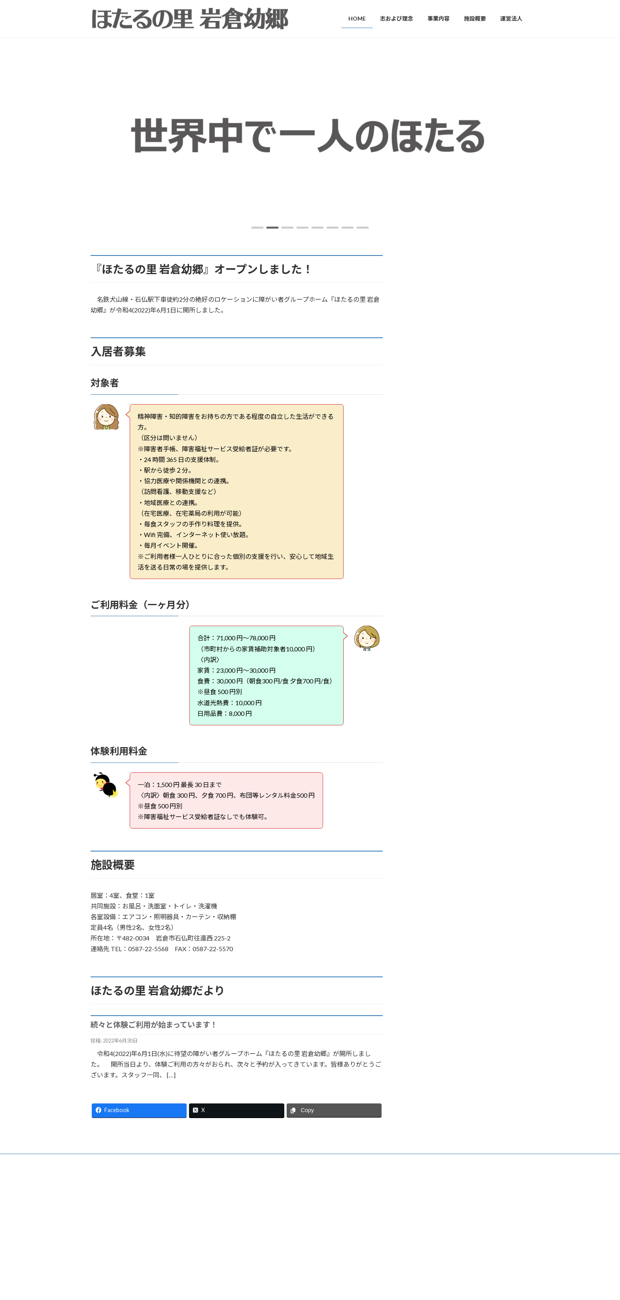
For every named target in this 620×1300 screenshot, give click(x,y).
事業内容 (255, 1219)
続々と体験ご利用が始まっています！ (154, 1024)
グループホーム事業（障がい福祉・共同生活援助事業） (309, 1233)
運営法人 (255, 1260)
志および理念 (260, 1205)
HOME (253, 1191)
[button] (257, 228)
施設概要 (255, 1246)
